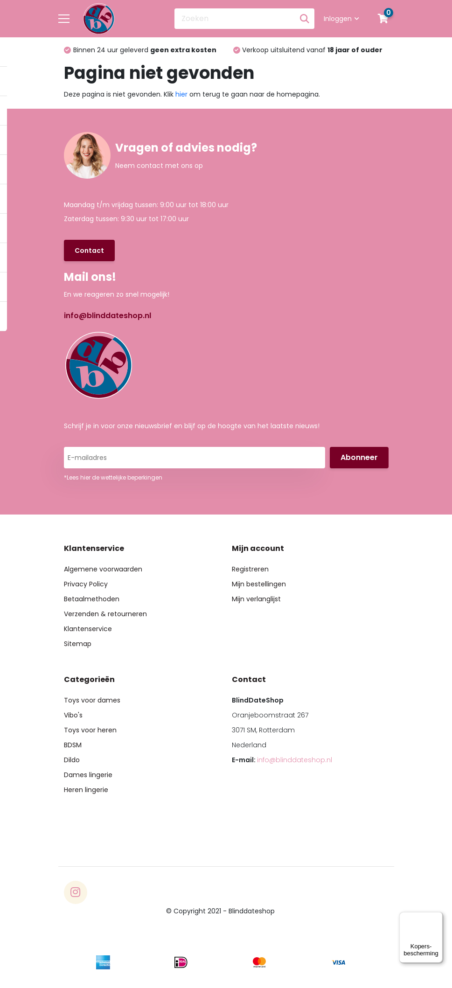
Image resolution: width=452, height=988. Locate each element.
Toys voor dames (92, 700)
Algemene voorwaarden (103, 569)
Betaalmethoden (91, 599)
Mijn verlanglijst (256, 599)
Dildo (72, 760)
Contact (89, 250)
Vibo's (73, 715)
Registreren (250, 569)
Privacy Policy (86, 584)
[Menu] (437, 917)
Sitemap (77, 643)
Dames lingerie (88, 774)
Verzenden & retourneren (105, 614)
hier (181, 94)
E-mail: (282, 760)
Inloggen (341, 19)
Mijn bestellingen (259, 584)
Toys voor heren (90, 730)
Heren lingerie (86, 789)
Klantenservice (88, 628)
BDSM (73, 745)
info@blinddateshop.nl (107, 315)
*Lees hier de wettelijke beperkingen (113, 477)
